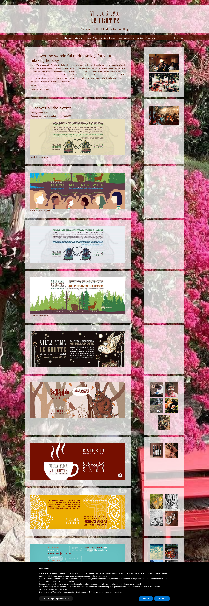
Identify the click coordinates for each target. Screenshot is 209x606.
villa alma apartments (73, 38)
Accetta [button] (162, 598)
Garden (88, 38)
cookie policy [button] (100, 576)
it (174, 38)
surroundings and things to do (131, 38)
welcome (56, 38)
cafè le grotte (100, 38)
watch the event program (40, 157)
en (178, 38)
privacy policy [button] (63, 589)
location (112, 38)
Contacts (151, 38)
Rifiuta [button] (146, 598)
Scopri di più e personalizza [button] (56, 598)
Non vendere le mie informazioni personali (123, 584)
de (182, 38)
